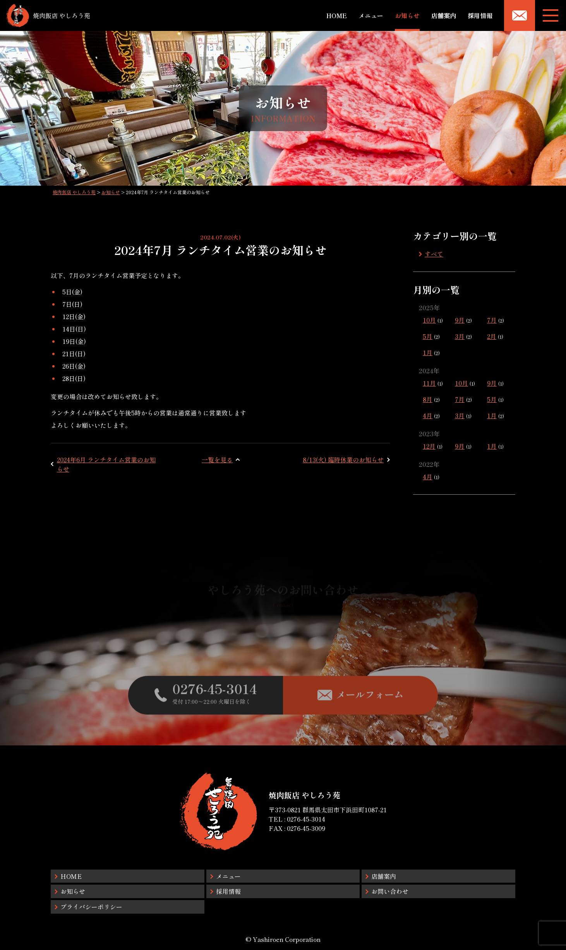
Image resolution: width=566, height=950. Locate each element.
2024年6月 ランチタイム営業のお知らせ (106, 464)
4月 (427, 415)
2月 (491, 336)
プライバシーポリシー (91, 906)
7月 (492, 320)
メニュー (370, 15)
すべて (434, 253)
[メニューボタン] (550, 15)
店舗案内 (443, 15)
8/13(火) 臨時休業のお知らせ (343, 459)
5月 (427, 336)
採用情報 (480, 15)
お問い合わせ (389, 891)
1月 (427, 352)
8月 (427, 399)
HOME (336, 15)
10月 (429, 320)
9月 (460, 320)
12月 (429, 446)
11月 (429, 383)
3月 (460, 336)
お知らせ (407, 15)
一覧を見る (217, 459)
